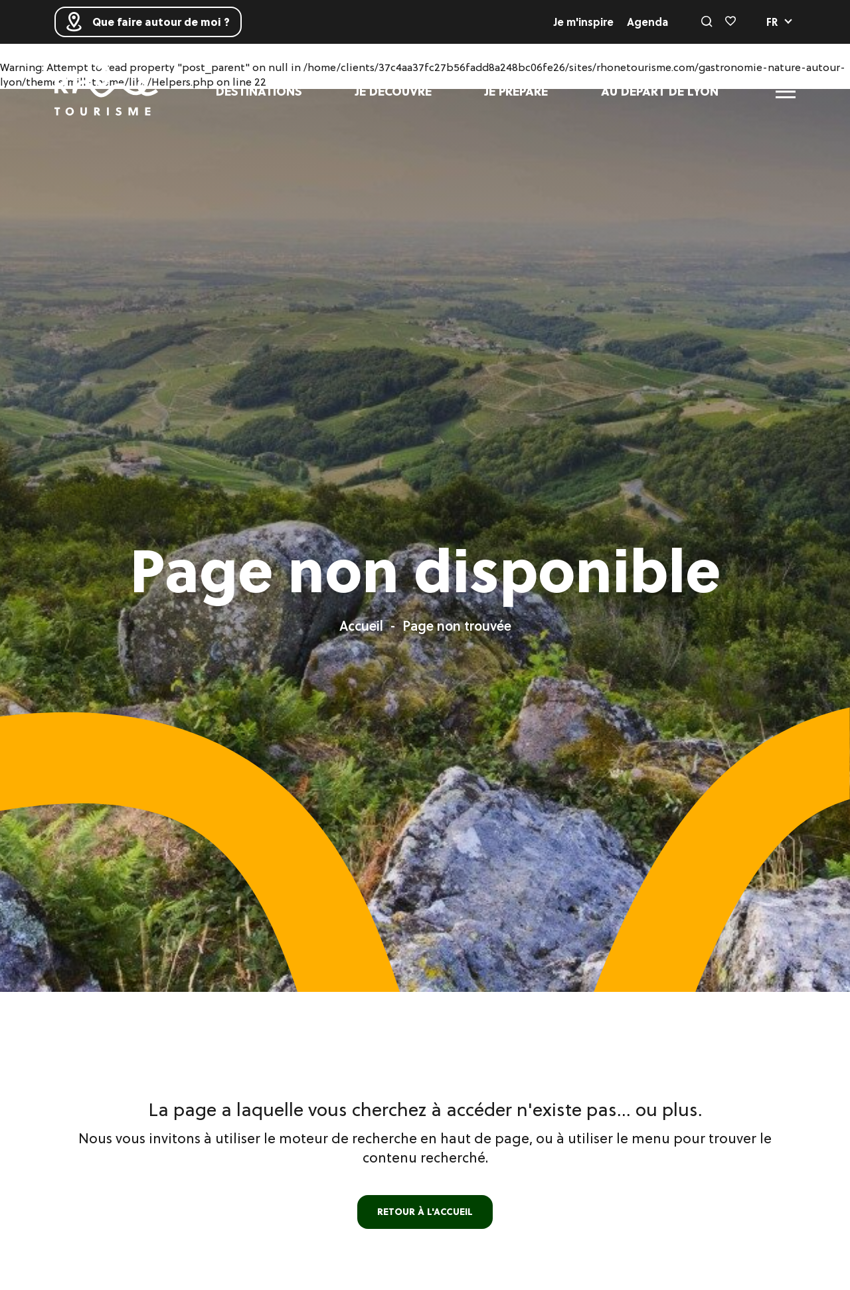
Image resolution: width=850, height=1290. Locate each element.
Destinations (259, 91)
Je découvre (393, 91)
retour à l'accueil (425, 1211)
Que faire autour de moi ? (148, 22)
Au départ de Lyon (660, 91)
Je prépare (516, 91)
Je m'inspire (584, 22)
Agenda (647, 22)
